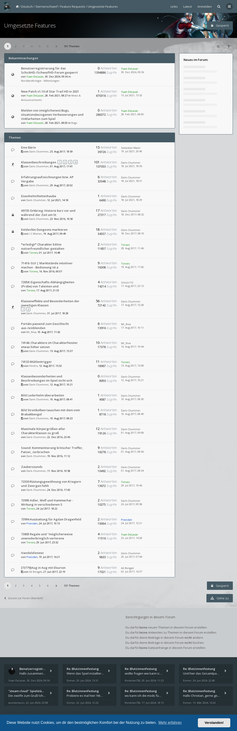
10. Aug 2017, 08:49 (132, 414)
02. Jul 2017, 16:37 (131, 571)
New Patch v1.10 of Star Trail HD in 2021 (50, 91)
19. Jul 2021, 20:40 (131, 151)
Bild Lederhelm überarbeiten (42, 395)
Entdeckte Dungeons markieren (44, 229)
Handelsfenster (32, 553)
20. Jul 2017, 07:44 (131, 556)
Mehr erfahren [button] (170, 723)
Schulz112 (127, 282)
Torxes (33, 252)
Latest (187, 6)
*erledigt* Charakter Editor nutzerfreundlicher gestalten (42, 246)
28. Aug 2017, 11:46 (132, 248)
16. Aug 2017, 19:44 (132, 346)
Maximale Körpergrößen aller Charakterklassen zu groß (43, 431)
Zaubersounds (31, 467)
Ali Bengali (35, 571)
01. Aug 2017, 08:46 (132, 451)
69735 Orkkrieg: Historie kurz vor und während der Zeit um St (48, 212)
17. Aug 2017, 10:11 (132, 327)
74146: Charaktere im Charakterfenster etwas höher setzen (49, 345)
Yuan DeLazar (35, 76)
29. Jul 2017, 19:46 (131, 485)
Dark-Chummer (39, 151)
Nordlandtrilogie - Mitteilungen (40, 80)
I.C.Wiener (35, 233)
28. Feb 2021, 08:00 (132, 114)
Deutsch (27, 6)
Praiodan (31, 523)
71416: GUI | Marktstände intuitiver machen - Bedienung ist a (47, 265)
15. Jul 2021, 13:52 (131, 95)
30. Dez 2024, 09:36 (132, 72)
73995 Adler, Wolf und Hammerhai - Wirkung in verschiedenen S (47, 502)
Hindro (33, 365)
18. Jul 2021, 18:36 (131, 166)
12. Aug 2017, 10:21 (132, 380)
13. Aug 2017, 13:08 (132, 365)
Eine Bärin (28, 147)
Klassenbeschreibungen (38, 162)
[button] (56, 46)
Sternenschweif (46, 6)
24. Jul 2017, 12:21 (131, 523)
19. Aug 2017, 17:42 (132, 267)
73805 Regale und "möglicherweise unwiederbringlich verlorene (47, 536)
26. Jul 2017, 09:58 (131, 504)
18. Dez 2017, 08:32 (132, 214)
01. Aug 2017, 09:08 (132, 432)
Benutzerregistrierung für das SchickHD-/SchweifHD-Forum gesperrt (49, 70)
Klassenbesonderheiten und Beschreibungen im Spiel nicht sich (46, 378)
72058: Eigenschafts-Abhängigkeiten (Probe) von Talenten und (47, 284)
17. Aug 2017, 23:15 (132, 286)
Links (174, 6)
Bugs (74, 122)
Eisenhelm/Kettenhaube (38, 196)
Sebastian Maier (131, 147)
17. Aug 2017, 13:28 (132, 305)
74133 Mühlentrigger (36, 362)
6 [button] (47, 46)
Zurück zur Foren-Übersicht (23, 598)
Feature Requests (72, 6)
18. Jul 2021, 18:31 (131, 181)
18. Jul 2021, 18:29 (131, 200)
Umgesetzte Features (103, 6)
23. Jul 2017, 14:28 (131, 538)
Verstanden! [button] (214, 723)
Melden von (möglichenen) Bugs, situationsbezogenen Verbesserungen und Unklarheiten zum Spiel (52, 114)
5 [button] (39, 46)
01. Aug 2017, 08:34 (132, 470)
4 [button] (31, 46)
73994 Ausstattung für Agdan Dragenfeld (51, 519)
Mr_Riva (31, 332)
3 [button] (23, 46)
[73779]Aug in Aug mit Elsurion (43, 568)
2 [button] (15, 46)
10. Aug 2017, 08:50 (132, 399)
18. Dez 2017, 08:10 (132, 233)
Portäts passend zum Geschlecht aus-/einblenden (45, 326)
